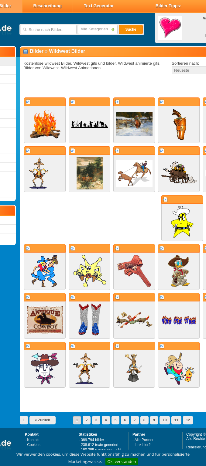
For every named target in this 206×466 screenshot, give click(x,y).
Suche (130, 29)
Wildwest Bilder (67, 51)
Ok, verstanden (121, 461)
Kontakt (33, 440)
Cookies (33, 445)
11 (176, 420)
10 (165, 420)
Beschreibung (47, 5)
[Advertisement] (92, 86)
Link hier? (142, 445)
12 (188, 420)
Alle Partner (144, 440)
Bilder (36, 51)
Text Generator (99, 5)
